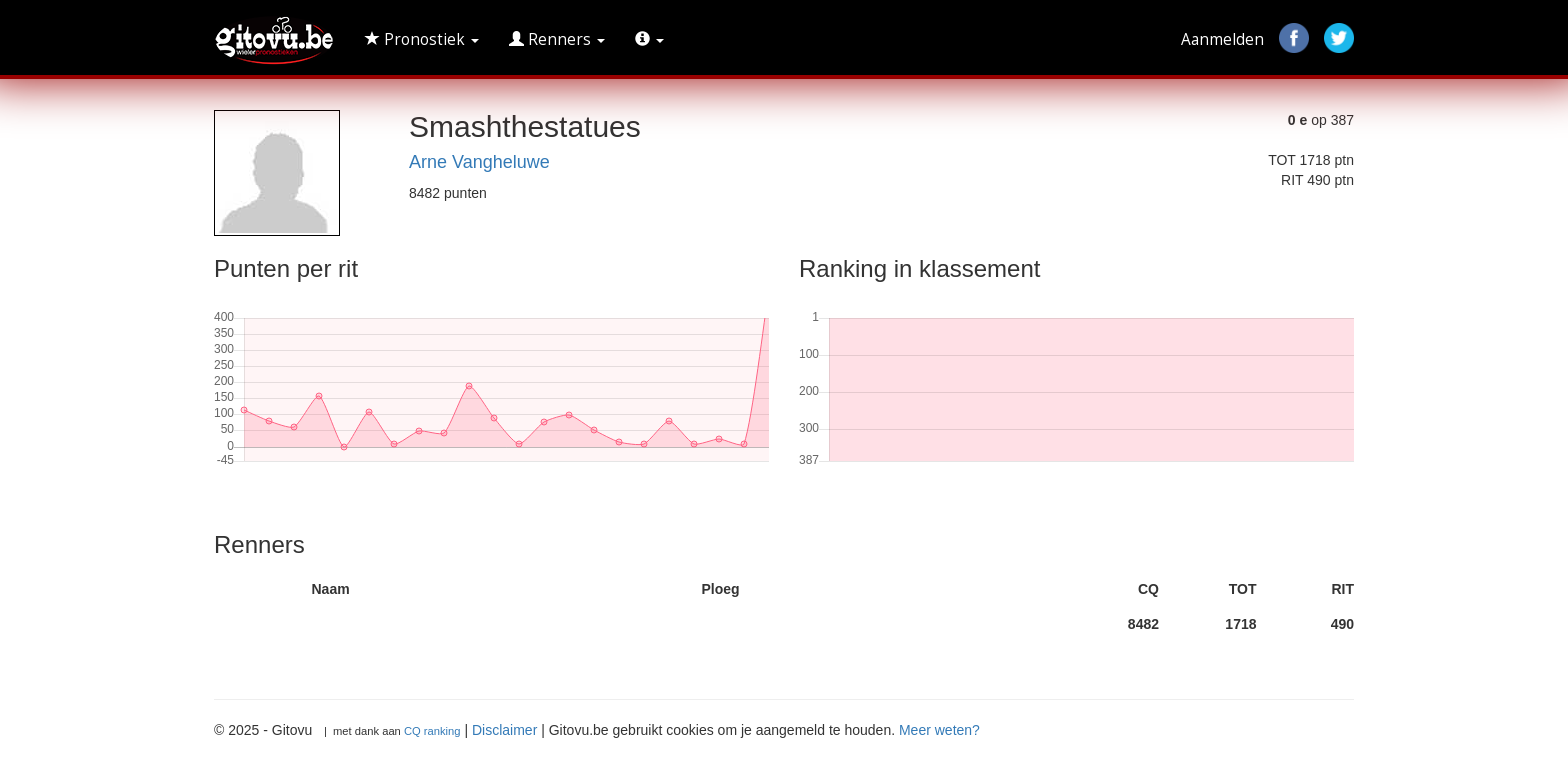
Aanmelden (1222, 39)
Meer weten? (939, 730)
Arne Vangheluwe (479, 162)
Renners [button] (557, 39)
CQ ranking (432, 731)
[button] (649, 40)
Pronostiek (422, 39)
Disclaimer (504, 730)
